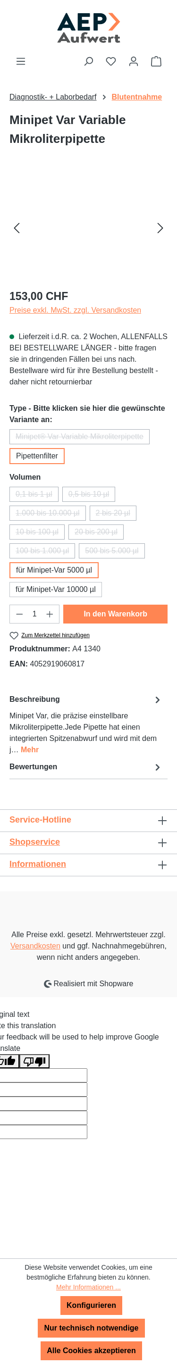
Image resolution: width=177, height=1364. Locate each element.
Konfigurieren (91, 1305)
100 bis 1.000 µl (45, 552)
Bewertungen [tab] (86, 767)
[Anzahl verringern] (19, 614)
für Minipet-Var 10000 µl (56, 589)
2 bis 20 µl (116, 515)
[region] (88, 228)
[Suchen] (88, 61)
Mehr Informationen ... (88, 1287)
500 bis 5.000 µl (114, 552)
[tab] (86, 724)
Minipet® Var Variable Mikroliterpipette (83, 438)
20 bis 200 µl (99, 534)
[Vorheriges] (16, 227)
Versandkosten (35, 946)
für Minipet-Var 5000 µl (54, 570)
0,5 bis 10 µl (92, 496)
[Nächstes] (160, 227)
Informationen (37, 864)
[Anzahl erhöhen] (50, 614)
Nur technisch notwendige (91, 1328)
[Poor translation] (34, 1061)
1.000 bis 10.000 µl (51, 515)
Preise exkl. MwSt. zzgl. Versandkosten (75, 310)
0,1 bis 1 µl (37, 496)
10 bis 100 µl (40, 534)
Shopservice (34, 842)
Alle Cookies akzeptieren (91, 1351)
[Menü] (20, 61)
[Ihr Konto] (133, 61)
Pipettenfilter (37, 456)
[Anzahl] (35, 614)
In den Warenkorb (115, 614)
